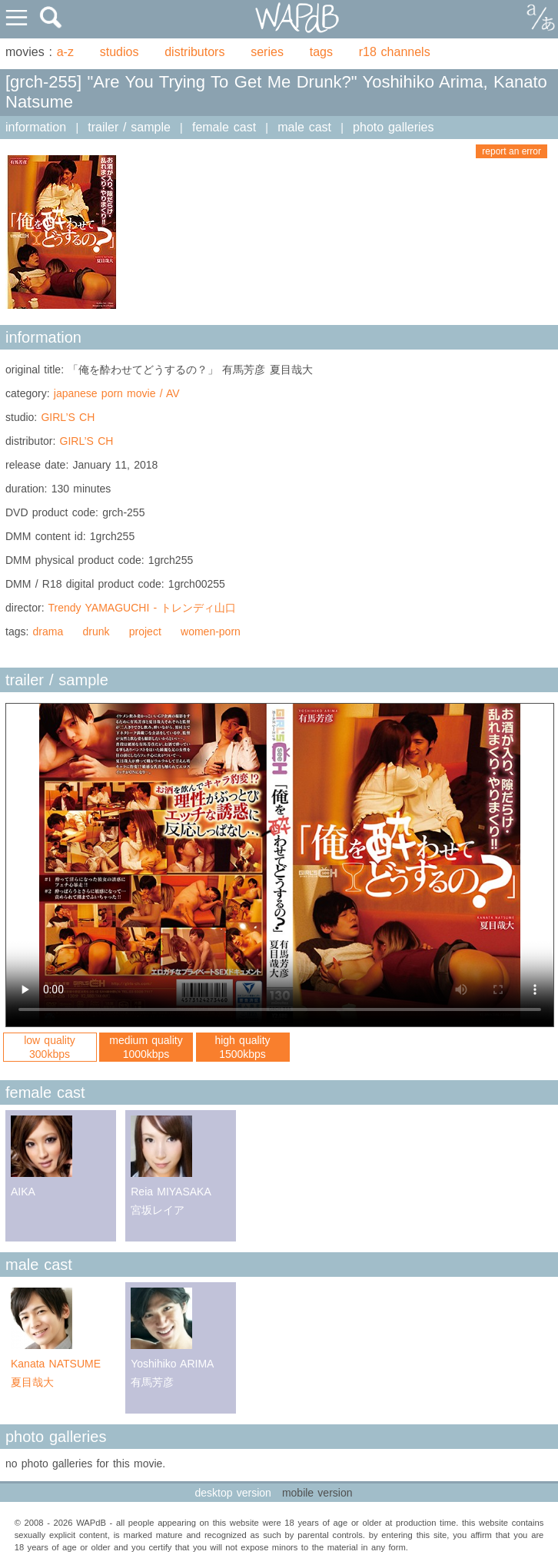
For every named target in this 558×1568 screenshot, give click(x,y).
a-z (65, 51)
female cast (224, 127)
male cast (304, 127)
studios (119, 51)
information (35, 127)
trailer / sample (129, 127)
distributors (194, 51)
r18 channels (394, 51)
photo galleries (393, 127)
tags (321, 51)
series (267, 51)
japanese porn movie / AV (117, 393)
